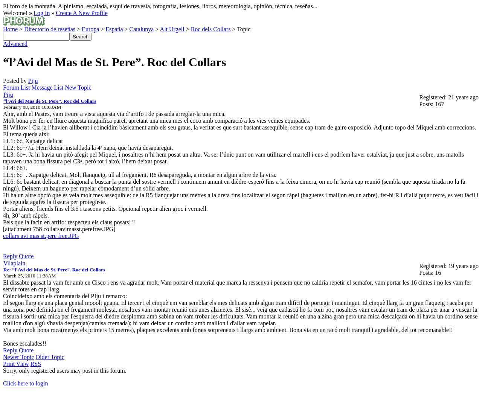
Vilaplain (14, 263)
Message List (48, 87)
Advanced (15, 44)
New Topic (78, 87)
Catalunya (142, 29)
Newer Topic (18, 357)
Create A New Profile (81, 13)
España (114, 29)
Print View (16, 364)
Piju (33, 81)
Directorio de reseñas (49, 29)
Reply (10, 256)
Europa (90, 29)
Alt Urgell (172, 29)
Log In (42, 13)
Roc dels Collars (211, 29)
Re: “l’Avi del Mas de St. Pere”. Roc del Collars (54, 270)
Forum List (16, 87)
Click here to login (25, 383)
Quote (26, 256)
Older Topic (50, 357)
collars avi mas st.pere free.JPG (41, 236)
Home (10, 29)
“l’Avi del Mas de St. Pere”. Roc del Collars (49, 101)
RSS (36, 364)
